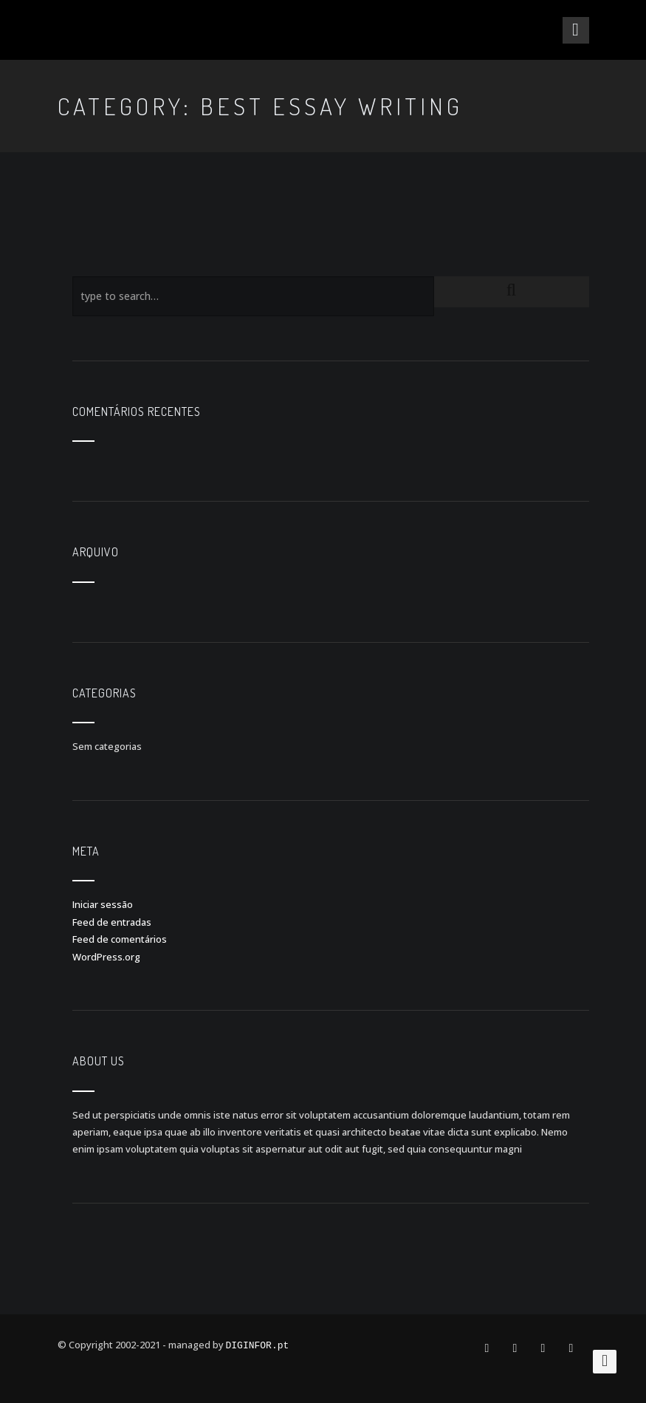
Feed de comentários (119, 939)
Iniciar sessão (102, 904)
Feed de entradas (111, 922)
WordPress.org (106, 956)
